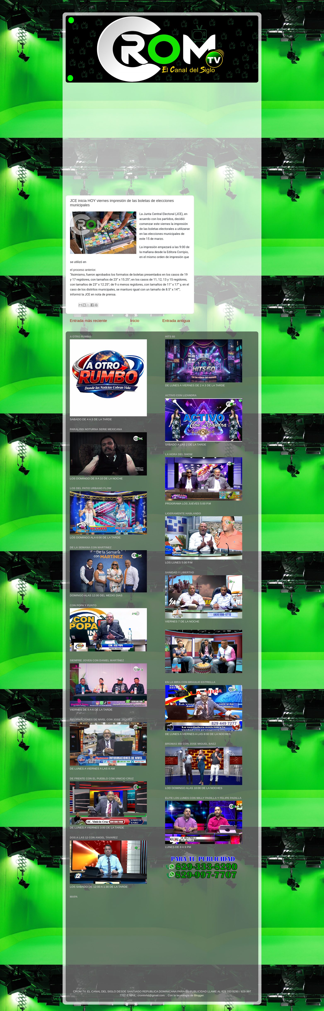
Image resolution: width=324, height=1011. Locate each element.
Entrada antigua (176, 320)
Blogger (199, 995)
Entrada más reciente (88, 320)
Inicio (134, 320)
